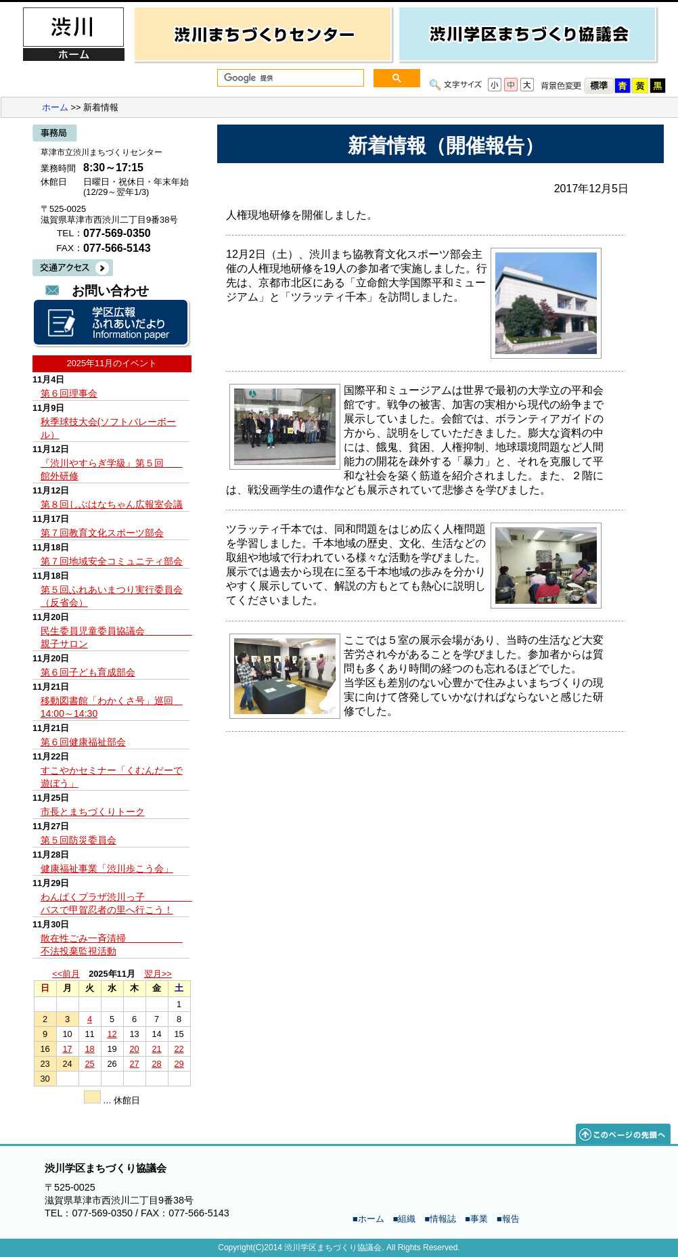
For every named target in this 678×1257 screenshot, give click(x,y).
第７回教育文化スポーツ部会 (102, 532)
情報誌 (443, 1219)
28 (156, 1064)
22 (178, 1049)
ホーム (55, 107)
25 (89, 1064)
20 (134, 1049)
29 (178, 1064)
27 (134, 1064)
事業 (479, 1219)
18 (89, 1049)
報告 (511, 1219)
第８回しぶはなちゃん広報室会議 (112, 504)
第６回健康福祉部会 (83, 741)
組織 (406, 1219)
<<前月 (66, 974)
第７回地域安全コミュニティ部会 (112, 561)
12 (111, 1034)
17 (67, 1049)
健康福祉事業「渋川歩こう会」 (107, 868)
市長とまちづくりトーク (93, 811)
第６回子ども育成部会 (88, 672)
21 (156, 1049)
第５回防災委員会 (78, 840)
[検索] (289, 78)
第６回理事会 (69, 393)
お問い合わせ (110, 291)
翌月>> (158, 974)
